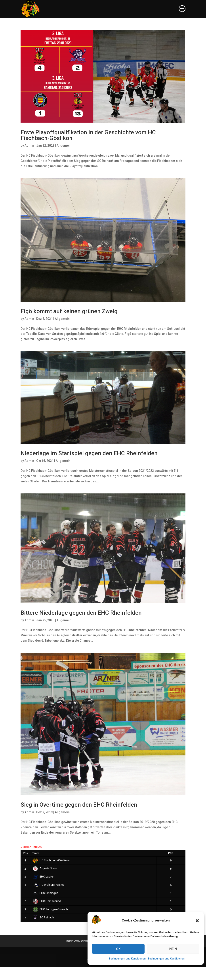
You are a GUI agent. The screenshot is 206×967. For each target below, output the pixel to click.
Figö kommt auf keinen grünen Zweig (69, 311)
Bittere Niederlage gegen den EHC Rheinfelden (81, 612)
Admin (29, 145)
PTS (170, 853)
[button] (197, 920)
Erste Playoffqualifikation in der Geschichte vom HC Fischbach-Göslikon (88, 135)
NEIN (173, 949)
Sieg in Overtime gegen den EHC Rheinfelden (79, 804)
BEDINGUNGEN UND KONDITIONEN (86, 940)
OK (118, 949)
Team (35, 853)
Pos (25, 853)
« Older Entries (31, 847)
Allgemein (64, 145)
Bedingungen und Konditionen (127, 958)
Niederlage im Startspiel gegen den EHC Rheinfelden (89, 453)
